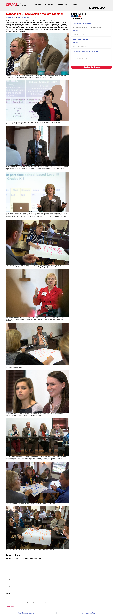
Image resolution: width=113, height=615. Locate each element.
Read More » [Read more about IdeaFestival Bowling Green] (76, 30)
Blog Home (38, 4)
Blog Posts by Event (62, 4)
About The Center (49, 4)
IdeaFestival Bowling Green (82, 23)
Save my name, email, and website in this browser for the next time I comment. (26, 602)
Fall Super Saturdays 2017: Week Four (86, 51)
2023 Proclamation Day (81, 39)
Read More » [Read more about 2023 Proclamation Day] (76, 42)
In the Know (75, 4)
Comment (9, 561)
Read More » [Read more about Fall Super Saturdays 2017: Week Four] (76, 55)
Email (8, 586)
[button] (72, 16)
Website (8, 593)
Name (8, 579)
